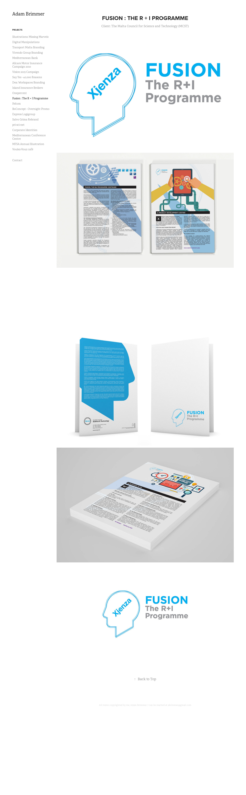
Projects (17, 29)
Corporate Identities (24, 130)
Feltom (16, 103)
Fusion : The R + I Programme (30, 98)
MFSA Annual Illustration (28, 144)
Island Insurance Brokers (27, 87)
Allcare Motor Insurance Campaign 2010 (27, 65)
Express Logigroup (23, 114)
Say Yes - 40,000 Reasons (27, 77)
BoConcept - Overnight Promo (30, 109)
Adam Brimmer (28, 14)
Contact (17, 160)
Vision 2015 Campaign (25, 72)
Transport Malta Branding (28, 47)
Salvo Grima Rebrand (25, 119)
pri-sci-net (18, 124)
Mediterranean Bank (25, 58)
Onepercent (19, 93)
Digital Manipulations (25, 42)
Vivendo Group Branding (27, 52)
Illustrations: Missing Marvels (30, 37)
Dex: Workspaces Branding (28, 82)
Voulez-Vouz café (22, 149)
